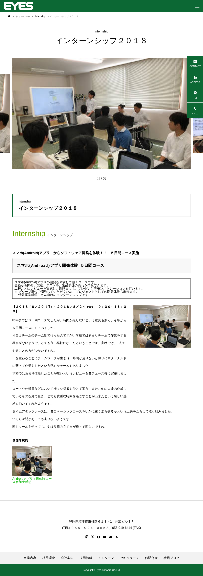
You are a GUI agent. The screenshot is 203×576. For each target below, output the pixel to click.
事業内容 (30, 558)
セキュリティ (129, 558)
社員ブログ (171, 558)
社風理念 (48, 558)
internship (101, 31)
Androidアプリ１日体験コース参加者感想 (32, 480)
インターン (106, 558)
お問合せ (151, 558)
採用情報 (85, 558)
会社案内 (67, 558)
